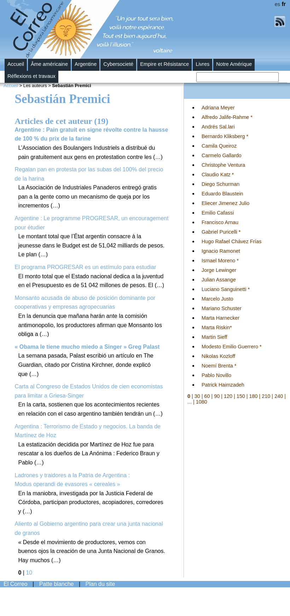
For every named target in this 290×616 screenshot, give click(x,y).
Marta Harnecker (220, 318)
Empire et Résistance (164, 64)
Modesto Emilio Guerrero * (232, 346)
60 (207, 396)
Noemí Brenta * (219, 366)
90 (217, 396)
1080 (201, 402)
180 (253, 396)
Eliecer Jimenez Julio (225, 203)
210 (266, 396)
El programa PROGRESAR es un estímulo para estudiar (85, 267)
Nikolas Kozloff (218, 356)
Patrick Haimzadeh (223, 385)
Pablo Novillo (216, 375)
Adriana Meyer (218, 107)
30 (197, 396)
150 (241, 396)
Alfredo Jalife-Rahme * (227, 117)
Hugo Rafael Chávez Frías (232, 241)
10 (29, 573)
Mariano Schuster (222, 308)
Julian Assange (219, 280)
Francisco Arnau (220, 222)
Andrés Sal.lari (218, 127)
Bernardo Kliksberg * (225, 136)
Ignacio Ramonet (221, 251)
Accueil (15, 64)
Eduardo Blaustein (222, 193)
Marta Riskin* (217, 327)
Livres (202, 64)
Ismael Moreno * (220, 260)
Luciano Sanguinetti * (226, 289)
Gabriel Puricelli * (221, 232)
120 (228, 396)
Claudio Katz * (218, 174)
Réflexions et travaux (31, 76)
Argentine (86, 64)
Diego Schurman (220, 184)
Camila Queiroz (219, 146)
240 (278, 396)
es (277, 4)
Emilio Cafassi (218, 213)
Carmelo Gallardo (222, 155)
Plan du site (100, 584)
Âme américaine (49, 64)
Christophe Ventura (223, 165)
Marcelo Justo (217, 299)
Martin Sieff (214, 337)
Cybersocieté (118, 64)
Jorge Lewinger (219, 270)
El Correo (16, 584)
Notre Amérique (234, 64)
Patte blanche (56, 584)
